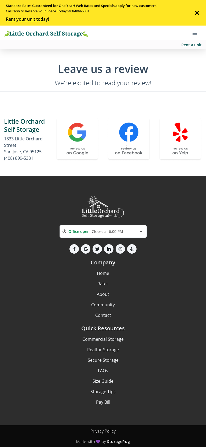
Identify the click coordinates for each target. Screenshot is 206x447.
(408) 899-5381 (18, 158)
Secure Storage (103, 360)
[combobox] (103, 231)
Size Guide (103, 381)
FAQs (103, 371)
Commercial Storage (103, 339)
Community (103, 305)
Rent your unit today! (27, 19)
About (103, 294)
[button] (74, 249)
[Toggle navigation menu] (197, 33)
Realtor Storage (103, 350)
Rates (103, 284)
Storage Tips (103, 392)
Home (103, 273)
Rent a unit (191, 44)
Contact (103, 315)
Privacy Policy (103, 431)
